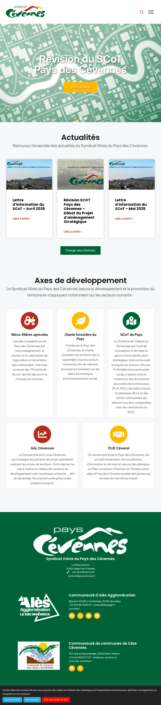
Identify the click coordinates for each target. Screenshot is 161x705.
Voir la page (80, 87)
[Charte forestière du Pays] (39, 321)
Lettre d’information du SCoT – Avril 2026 (29, 204)
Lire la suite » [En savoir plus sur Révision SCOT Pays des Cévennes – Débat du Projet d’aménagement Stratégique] (73, 231)
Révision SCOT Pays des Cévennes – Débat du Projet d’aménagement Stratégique (79, 211)
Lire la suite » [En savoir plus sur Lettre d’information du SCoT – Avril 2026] (22, 218)
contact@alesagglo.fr (104, 604)
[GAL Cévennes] (84, 434)
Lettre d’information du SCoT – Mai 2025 (131, 204)
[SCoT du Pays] (90, 321)
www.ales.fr (74, 608)
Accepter (12, 699)
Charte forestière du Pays (39, 337)
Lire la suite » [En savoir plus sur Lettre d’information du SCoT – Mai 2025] (124, 218)
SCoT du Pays (90, 335)
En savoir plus (56, 699)
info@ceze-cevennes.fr (105, 657)
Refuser (32, 699)
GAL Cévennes (84, 448)
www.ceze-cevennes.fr (80, 661)
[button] (4, 73)
